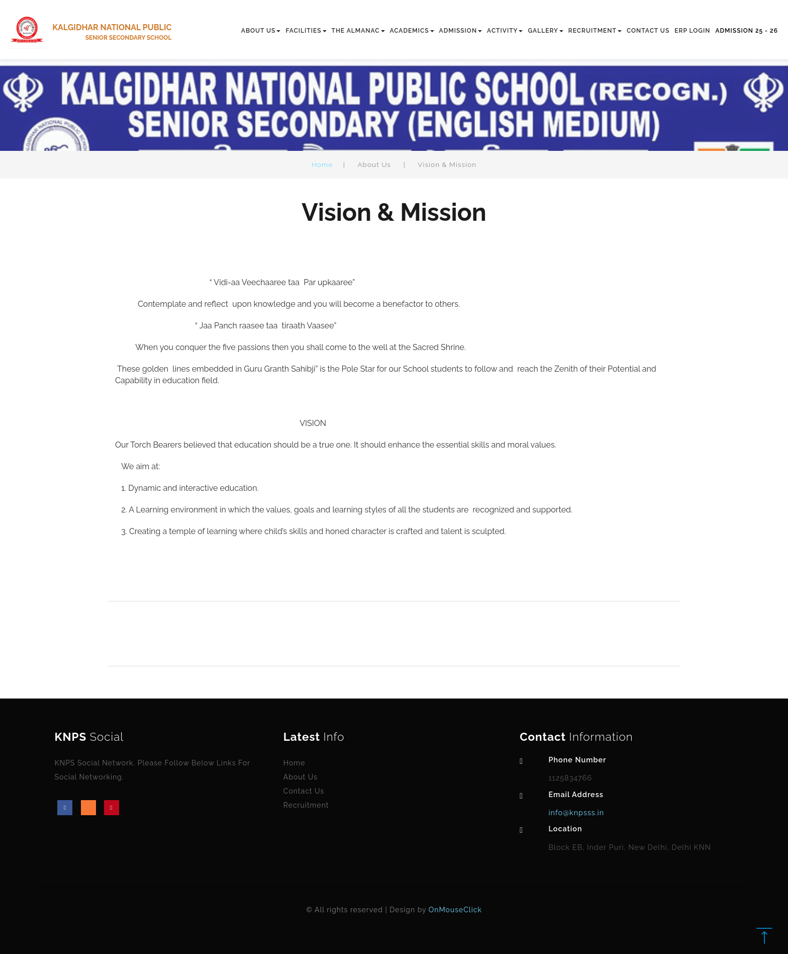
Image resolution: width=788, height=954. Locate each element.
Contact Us (303, 791)
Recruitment (306, 805)
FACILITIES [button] (305, 30)
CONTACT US (648, 30)
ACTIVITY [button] (505, 30)
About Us (300, 777)
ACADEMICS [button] (412, 30)
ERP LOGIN (692, 30)
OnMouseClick (455, 910)
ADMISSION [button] (460, 30)
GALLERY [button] (545, 30)
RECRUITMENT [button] (595, 30)
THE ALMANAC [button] (358, 30)
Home (322, 164)
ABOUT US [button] (261, 30)
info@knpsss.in (576, 812)
